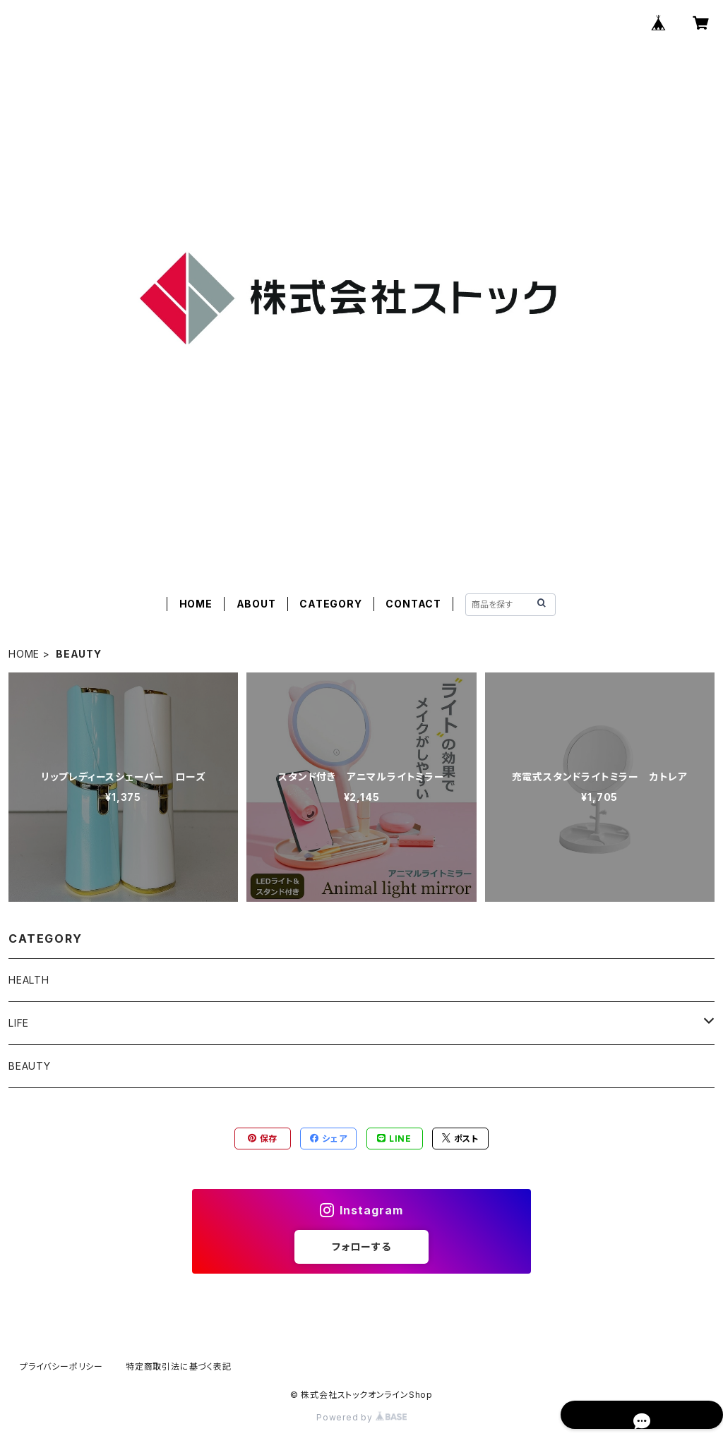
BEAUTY (29, 1066)
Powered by (361, 1417)
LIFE (18, 1023)
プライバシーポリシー (61, 1366)
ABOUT (256, 604)
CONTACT (413, 604)
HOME (196, 604)
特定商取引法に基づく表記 (179, 1366)
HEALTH (28, 980)
